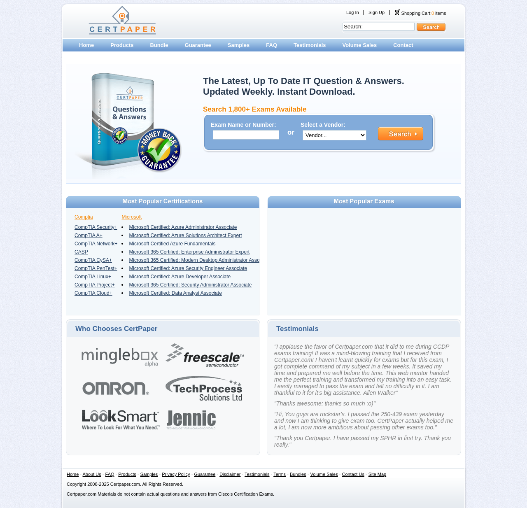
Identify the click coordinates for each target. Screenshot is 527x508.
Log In (352, 12)
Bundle (159, 45)
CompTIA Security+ (96, 227)
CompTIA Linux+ (93, 277)
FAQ (271, 45)
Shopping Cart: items (420, 13)
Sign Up (376, 12)
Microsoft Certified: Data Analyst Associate (175, 293)
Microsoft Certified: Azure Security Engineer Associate (188, 268)
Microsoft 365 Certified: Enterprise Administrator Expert (189, 252)
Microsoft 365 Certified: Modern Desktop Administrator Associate (199, 260)
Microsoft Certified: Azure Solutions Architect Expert (185, 235)
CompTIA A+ (89, 235)
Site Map (377, 474)
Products (121, 45)
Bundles (298, 474)
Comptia (84, 217)
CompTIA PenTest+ (96, 268)
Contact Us (353, 474)
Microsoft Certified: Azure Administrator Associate (183, 227)
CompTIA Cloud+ (93, 293)
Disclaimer (229, 474)
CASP (81, 252)
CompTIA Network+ (96, 244)
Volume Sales (360, 45)
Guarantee (198, 45)
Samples (239, 45)
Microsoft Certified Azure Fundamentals (172, 244)
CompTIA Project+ (95, 285)
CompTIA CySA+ (93, 260)
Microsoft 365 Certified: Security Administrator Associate (190, 285)
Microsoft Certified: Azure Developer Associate (180, 277)
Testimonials (310, 45)
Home (86, 45)
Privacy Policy (176, 474)
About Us (92, 474)
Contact (403, 45)
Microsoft (131, 217)
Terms (279, 474)
